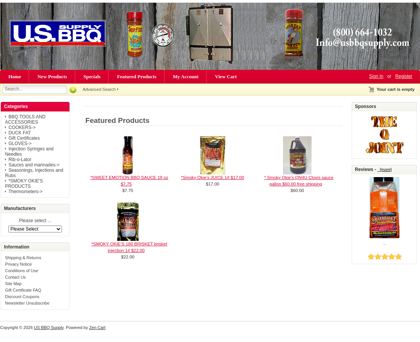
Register (403, 76)
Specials (92, 76)
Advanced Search (99, 89)
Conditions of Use (21, 270)
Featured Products (136, 76)
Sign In (376, 76)
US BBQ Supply (48, 327)
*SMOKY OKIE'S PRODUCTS (24, 183)
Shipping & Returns (23, 257)
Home (14, 76)
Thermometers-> (25, 191)
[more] (385, 169)
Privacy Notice (18, 264)
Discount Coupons (22, 296)
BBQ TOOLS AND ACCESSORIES (25, 119)
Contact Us (15, 277)
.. (384, 243)
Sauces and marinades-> (34, 165)
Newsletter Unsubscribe (27, 303)
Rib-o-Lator (19, 159)
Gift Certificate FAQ (23, 290)
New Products (52, 76)
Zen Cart (97, 327)
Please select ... (35, 221)
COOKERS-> (22, 127)
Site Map (13, 283)
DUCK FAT (19, 133)
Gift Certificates (24, 138)
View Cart (226, 76)
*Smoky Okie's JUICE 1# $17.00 (212, 177)
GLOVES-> (19, 143)
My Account (186, 76)
